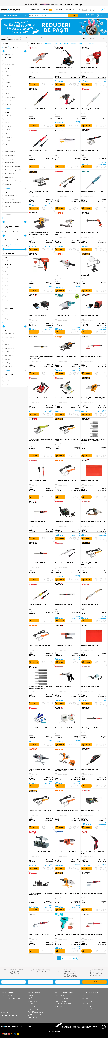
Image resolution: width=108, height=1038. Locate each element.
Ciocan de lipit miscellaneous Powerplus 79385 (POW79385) (41, 357)
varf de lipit (9, 210)
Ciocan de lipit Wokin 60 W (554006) (65, 480)
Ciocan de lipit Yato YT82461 (89, 150)
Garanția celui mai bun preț (35, 1017)
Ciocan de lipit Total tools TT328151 (66, 315)
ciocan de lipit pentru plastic (13, 170)
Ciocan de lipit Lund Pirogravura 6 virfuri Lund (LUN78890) (41, 439)
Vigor (7, 144)
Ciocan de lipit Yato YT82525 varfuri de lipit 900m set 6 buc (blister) (40, 687)
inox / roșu (8, 366)
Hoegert (8, 122)
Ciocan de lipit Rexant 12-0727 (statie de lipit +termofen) (41, 893)
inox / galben (9, 355)
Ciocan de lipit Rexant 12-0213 (90, 604)
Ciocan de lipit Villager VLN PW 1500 (65, 356)
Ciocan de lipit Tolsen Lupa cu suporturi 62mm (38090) (93, 274)
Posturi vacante (86, 1003)
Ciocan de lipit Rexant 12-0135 (90, 686)
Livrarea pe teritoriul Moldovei (35, 1012)
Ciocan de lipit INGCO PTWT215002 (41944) (39, 192)
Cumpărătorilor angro (87, 1008)
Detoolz (8, 82)
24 (7, 381)
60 (7, 300)
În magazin (9, 61)
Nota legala (15, 1026)
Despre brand (85, 997)
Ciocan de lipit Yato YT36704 (89, 769)
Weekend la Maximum (60, 1006)
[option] (54, 4)
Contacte (22, 1026)
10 (6, 278)
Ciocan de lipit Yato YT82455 (63, 728)
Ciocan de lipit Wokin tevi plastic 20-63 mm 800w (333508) (66, 770)
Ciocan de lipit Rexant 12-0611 (38, 480)
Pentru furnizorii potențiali (88, 1006)
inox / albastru (9, 348)
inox (7, 344)
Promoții (30, 995)
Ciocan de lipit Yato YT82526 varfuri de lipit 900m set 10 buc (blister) (93, 439)
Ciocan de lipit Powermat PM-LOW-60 (66, 150)
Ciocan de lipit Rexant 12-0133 (38, 150)
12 (6, 314)
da (6, 260)
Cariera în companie (87, 1001)
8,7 (6, 271)
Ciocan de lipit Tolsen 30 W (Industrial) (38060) (40, 811)
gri (6, 341)
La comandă (9, 64)
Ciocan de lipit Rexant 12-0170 (90, 109)
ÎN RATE (66, 44)
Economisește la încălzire (61, 998)
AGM (7, 71)
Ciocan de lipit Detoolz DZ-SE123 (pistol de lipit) (67, 935)
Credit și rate (31, 997)
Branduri (30, 1026)
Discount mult (31, 1016)
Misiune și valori (86, 998)
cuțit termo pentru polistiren (13, 181)
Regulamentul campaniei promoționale (65, 1004)
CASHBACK (91, 44)
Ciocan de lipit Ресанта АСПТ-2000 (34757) (65, 274)
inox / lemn (9, 359)
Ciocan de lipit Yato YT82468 (89, 480)
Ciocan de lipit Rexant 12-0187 (64, 563)
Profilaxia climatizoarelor (61, 1001)
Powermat (8, 137)
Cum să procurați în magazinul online (10, 998)
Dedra (7, 79)
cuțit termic (9, 177)
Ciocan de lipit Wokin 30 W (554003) (39, 645)
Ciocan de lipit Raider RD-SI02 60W (91, 934)
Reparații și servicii (59, 997)
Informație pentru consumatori (63, 1003)
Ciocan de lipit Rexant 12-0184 (38, 604)
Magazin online (5, 997)
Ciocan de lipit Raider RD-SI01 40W (91, 356)
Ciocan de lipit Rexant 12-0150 (38, 398)
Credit (29, 998)
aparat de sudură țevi (11, 155)
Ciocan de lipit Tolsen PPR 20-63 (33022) (67, 893)
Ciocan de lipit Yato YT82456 (89, 315)
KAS (7, 133)
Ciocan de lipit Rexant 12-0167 (38, 728)
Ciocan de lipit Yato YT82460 (63, 67)
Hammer (8, 101)
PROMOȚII (45, 10)
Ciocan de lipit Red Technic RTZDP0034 (66, 109)
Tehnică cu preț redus (60, 1000)
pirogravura (9, 184)
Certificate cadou (32, 1008)
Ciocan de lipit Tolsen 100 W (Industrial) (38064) (66, 439)
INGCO (7, 130)
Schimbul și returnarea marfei (35, 1014)
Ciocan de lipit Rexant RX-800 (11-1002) (93, 521)
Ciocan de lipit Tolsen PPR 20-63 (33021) (93, 398)
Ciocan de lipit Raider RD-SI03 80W (91, 893)
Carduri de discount (33, 1004)
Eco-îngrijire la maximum (88, 1000)
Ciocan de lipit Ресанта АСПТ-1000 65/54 (65, 233)
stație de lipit (9, 206)
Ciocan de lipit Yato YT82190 (89, 233)
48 (6, 293)
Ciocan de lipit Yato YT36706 (63, 604)
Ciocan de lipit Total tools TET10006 (92, 191)
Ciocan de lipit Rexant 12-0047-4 (90, 810)
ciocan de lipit (9, 159)
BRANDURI (59, 10)
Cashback (30, 1003)
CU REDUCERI (48, 44)
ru (102, 9)
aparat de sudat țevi (11, 151)
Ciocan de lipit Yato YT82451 (89, 67)
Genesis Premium (10, 97)
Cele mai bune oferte (33, 1019)
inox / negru (9, 363)
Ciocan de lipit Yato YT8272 (89, 728)
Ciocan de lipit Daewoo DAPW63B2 (65, 852)
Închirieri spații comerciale (88, 1004)
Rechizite (84, 1009)
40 (6, 289)
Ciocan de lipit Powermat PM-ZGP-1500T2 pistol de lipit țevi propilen (39, 233)
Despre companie (86, 995)
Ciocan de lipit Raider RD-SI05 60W (39, 934)
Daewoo (8, 75)
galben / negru (9, 337)
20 (6, 282)
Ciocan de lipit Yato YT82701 (37, 109)
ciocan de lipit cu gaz (11, 162)
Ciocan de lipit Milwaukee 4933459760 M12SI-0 (92, 852)
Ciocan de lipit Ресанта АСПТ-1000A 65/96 (40, 770)
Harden (8, 104)
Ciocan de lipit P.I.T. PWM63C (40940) (39, 67)
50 (6, 296)
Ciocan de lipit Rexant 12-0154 (64, 398)
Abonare (95, 982)
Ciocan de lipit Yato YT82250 (63, 645)
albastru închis (9, 334)
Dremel (8, 86)
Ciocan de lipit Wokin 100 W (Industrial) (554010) (66, 811)
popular (92, 38)
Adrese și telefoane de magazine (9, 995)
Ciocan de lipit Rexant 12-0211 (64, 191)
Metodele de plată (32, 1001)
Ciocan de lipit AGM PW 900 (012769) (39, 852)
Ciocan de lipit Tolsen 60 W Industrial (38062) (92, 563)
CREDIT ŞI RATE (69, 10)
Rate (29, 1000)
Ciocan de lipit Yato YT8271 (37, 521)
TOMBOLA (82, 44)
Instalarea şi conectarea (61, 995)
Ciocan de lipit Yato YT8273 (37, 563)
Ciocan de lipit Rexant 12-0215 (64, 686)
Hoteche (8, 126)
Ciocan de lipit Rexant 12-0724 (64, 521)
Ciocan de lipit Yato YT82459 (37, 315)
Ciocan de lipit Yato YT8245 (37, 274)
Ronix (7, 141)
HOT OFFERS (35, 10)
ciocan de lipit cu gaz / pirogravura (14, 166)
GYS (7, 93)
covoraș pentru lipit (10, 173)
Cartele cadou (31, 1006)
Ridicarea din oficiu (33, 1009)
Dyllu (7, 90)
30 (6, 285)
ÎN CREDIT (73, 44)
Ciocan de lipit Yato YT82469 (89, 645)
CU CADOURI (58, 44)
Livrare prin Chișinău (33, 1011)
